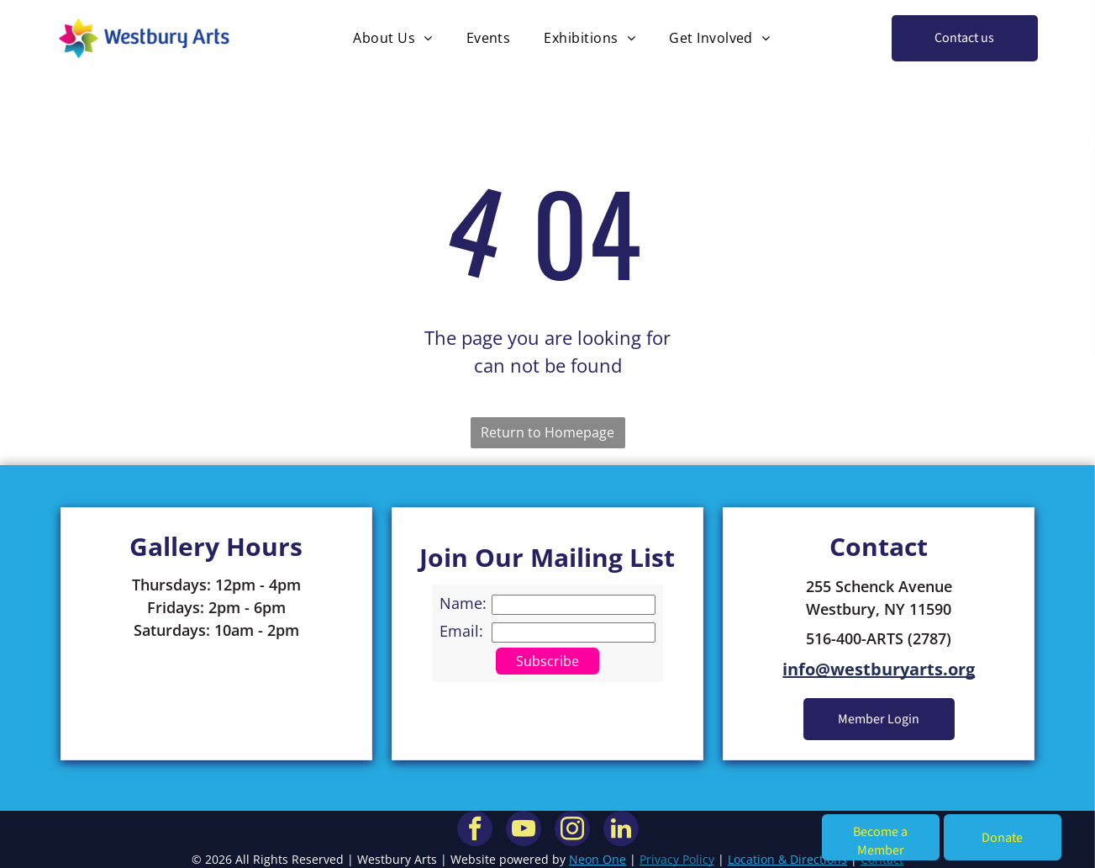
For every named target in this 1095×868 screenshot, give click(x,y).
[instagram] (572, 830)
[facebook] (474, 830)
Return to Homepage (547, 432)
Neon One (597, 859)
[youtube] (523, 830)
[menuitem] (392, 38)
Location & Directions (787, 859)
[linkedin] (621, 830)
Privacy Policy (677, 859)
